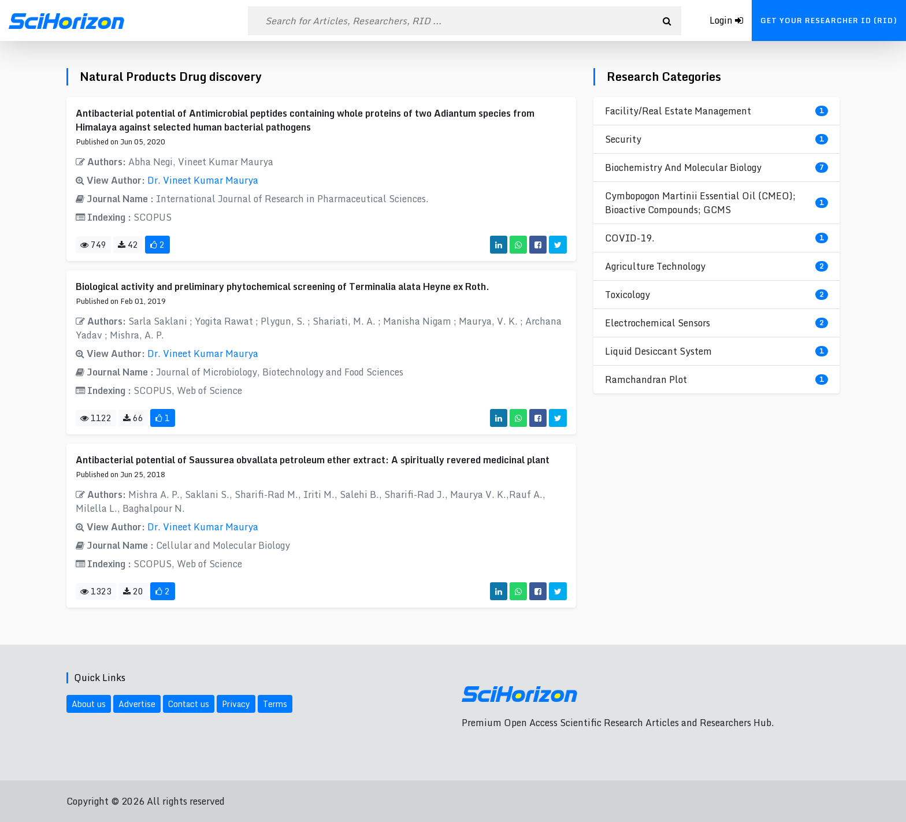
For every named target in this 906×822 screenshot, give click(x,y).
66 (133, 418)
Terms (275, 704)
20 (133, 591)
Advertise (136, 704)
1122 (96, 418)
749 (93, 244)
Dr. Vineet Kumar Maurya (202, 180)
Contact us (188, 704)
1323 (96, 591)
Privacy (236, 704)
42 (128, 244)
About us (89, 704)
